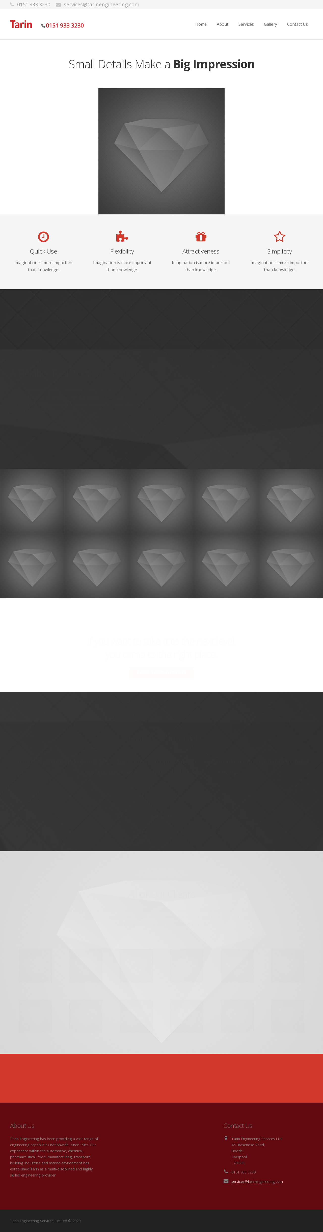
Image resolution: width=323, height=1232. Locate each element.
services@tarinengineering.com (101, 4)
